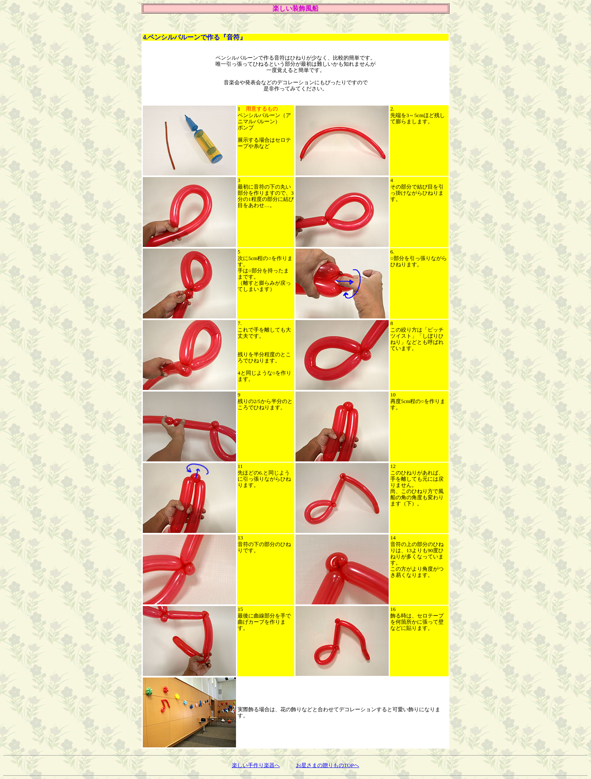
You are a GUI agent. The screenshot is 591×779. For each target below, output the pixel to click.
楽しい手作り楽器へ (256, 765)
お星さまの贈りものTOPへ (327, 765)
